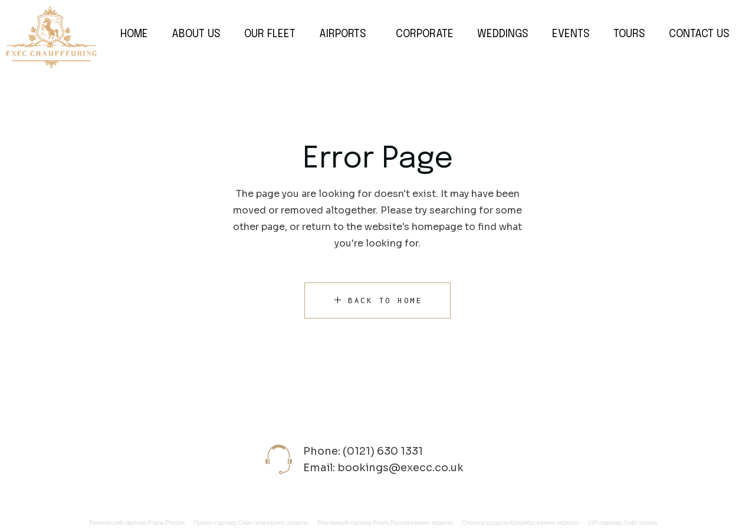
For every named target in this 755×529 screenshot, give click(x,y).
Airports (342, 34)
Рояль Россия (166, 523)
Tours (629, 34)
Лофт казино (640, 523)
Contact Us (699, 34)
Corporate (425, 34)
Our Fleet (270, 34)
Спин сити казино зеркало (273, 523)
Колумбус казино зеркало (544, 523)
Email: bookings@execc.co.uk (383, 467)
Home (134, 34)
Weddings (502, 34)
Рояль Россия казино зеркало (413, 523)
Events (571, 34)
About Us (196, 34)
